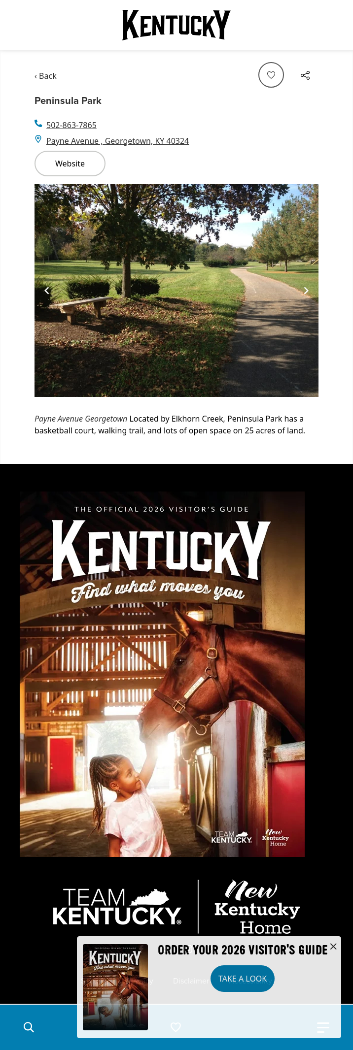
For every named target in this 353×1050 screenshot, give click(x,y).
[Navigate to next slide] (306, 290)
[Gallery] (176, 290)
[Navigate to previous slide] (46, 290)
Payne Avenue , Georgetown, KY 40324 (117, 140)
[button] (28, 1027)
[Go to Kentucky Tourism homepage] (176, 25)
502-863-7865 (71, 125)
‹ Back (46, 75)
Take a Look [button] (242, 978)
